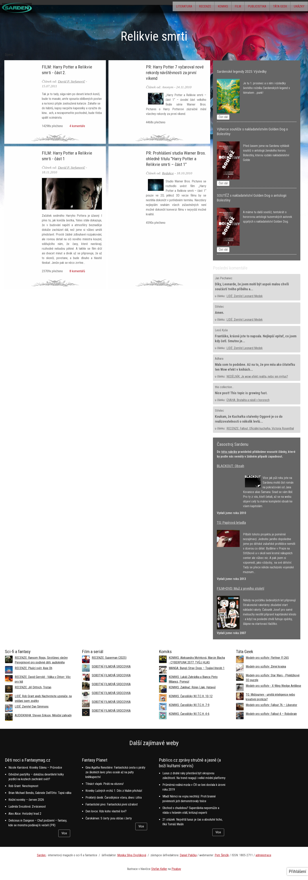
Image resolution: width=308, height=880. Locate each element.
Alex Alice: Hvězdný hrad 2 (24, 813)
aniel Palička (189, 855)
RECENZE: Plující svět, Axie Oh (33, 668)
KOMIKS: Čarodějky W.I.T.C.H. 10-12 (191, 696)
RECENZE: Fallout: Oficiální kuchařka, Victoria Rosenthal (260, 428)
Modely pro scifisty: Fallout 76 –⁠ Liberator (271, 705)
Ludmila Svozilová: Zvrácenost (27, 806)
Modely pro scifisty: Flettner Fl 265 (267, 658)
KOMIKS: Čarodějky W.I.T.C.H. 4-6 (189, 714)
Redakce (168, 173)
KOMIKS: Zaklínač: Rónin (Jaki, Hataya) (192, 687)
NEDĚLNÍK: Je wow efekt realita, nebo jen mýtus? (257, 376)
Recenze (186, 7)
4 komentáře (76, 126)
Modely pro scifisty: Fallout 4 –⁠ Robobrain (271, 714)
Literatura (162, 7)
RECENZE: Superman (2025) (109, 658)
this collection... (224, 387)
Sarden (41, 855)
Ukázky (297, 7)
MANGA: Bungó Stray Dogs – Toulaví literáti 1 (197, 668)
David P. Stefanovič (71, 81)
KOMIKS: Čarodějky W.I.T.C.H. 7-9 (189, 705)
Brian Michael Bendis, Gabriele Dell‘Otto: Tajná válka (39, 793)
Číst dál (223, 117)
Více (64, 833)
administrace (263, 855)
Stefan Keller (159, 869)
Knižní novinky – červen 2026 (26, 800)
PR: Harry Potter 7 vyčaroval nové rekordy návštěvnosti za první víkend (175, 72)
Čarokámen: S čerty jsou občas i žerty (108, 818)
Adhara (219, 358)
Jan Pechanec (223, 278)
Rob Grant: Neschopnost (23, 786)
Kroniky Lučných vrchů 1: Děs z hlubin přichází (113, 791)
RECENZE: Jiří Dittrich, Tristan (33, 687)
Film (226, 7)
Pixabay (176, 869)
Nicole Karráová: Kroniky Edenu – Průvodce (35, 767)
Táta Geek (275, 7)
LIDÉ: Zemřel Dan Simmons (32, 706)
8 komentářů (76, 271)
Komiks (208, 7)
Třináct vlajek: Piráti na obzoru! (104, 784)
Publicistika (248, 7)
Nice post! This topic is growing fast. (241, 393)
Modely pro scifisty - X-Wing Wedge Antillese (273, 686)
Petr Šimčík (222, 855)
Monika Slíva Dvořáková (131, 855)
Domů (9, 55)
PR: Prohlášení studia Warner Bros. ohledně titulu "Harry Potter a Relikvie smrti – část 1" (176, 158)
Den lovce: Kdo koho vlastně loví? (105, 811)
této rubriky (229, 452)
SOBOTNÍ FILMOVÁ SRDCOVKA (111, 666)
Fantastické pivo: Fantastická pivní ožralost (111, 804)
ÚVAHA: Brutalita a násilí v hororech (248, 400)
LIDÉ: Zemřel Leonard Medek (244, 296)
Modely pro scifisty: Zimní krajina (266, 666)
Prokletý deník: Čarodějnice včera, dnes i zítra (113, 797)
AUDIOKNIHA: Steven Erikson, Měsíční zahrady (43, 715)
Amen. (219, 313)
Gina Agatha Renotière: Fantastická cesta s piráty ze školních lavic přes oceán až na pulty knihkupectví (115, 772)
